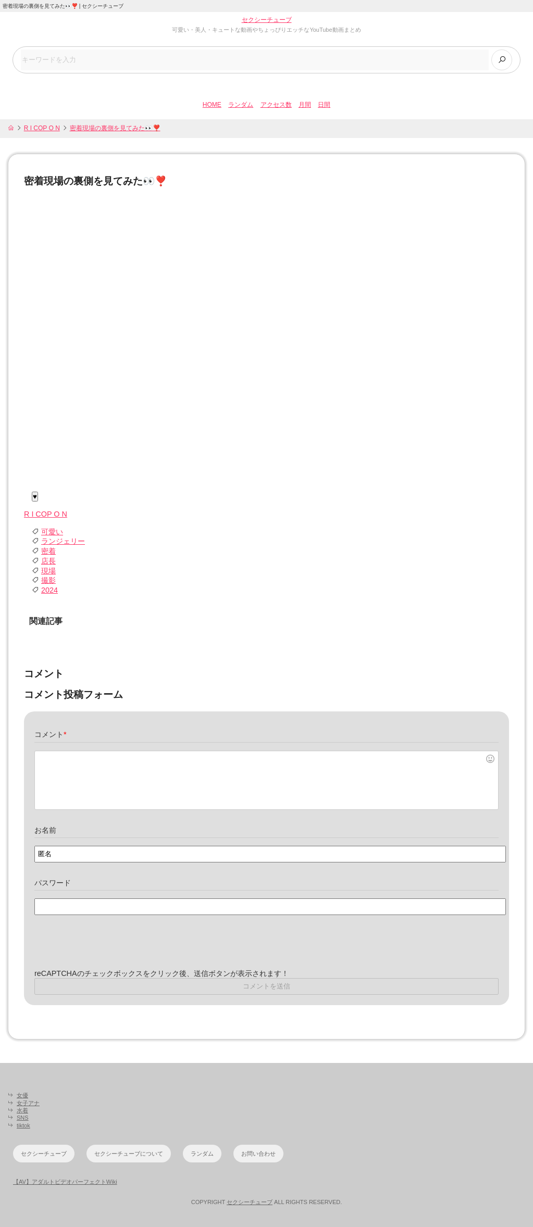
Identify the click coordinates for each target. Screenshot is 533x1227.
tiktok (23, 1125)
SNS (23, 1118)
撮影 (48, 580)
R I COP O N (42, 128)
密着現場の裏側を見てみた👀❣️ (115, 128)
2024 (49, 590)
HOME (212, 104)
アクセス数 (276, 104)
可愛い (52, 532)
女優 (22, 1095)
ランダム (240, 104)
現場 (48, 571)
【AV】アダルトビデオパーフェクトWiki (65, 1182)
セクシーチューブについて (128, 1153)
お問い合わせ (258, 1153)
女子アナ (28, 1103)
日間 (324, 104)
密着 (48, 551)
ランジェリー (63, 541)
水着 (22, 1110)
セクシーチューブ (267, 19)
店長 (48, 561)
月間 (305, 104)
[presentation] (113, 948)
